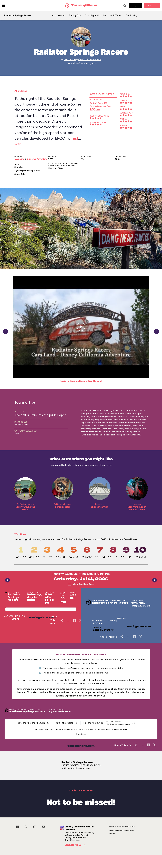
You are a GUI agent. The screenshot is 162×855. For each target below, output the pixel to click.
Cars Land (19, 159)
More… (18, 144)
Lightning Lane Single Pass (27, 170)
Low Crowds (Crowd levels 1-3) (33, 723)
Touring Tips (75, 15)
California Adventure (89, 59)
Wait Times (116, 15)
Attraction (70, 59)
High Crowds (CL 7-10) (93, 723)
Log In (135, 6)
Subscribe (152, 6)
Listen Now (76, 845)
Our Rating (131, 15)
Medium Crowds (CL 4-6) (65, 723)
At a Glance (58, 15)
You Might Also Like (95, 15)
